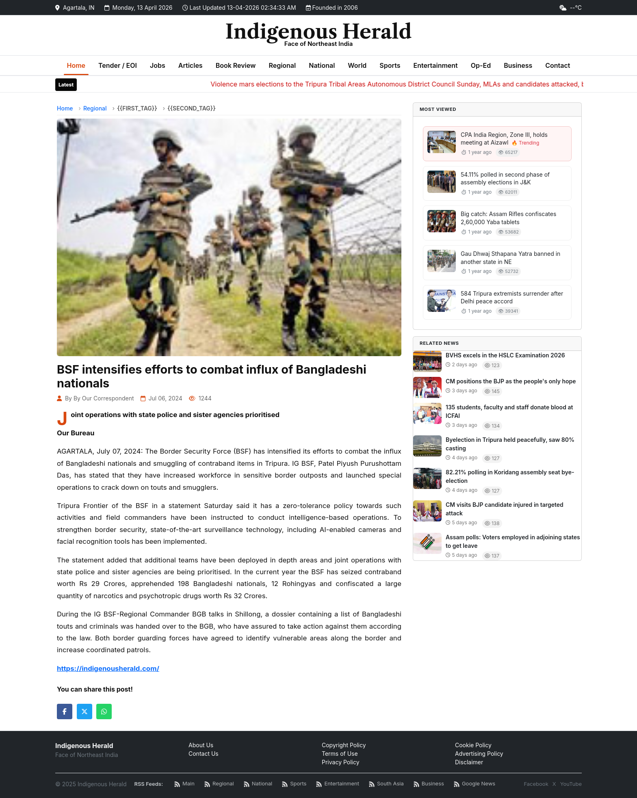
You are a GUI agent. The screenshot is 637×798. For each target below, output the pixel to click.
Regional (282, 65)
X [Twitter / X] (554, 784)
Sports (389, 65)
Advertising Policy (479, 753)
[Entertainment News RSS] (337, 784)
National (322, 65)
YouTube (571, 784)
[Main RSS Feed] (184, 784)
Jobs (157, 65)
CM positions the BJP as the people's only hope (511, 381)
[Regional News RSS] (219, 784)
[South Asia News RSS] (386, 784)
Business (518, 65)
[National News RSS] (258, 784)
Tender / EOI (117, 65)
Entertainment (435, 65)
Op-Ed (481, 65)
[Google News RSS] (474, 784)
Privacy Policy (341, 762)
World (357, 65)
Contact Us (203, 753)
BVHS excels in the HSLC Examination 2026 (505, 355)
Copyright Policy (344, 745)
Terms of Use (340, 753)
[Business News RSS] (429, 784)
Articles (190, 65)
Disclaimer (469, 762)
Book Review (236, 65)
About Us (200, 745)
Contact (557, 65)
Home (76, 65)
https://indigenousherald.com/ (108, 668)
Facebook (536, 784)
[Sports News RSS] (294, 784)
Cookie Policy (473, 745)
